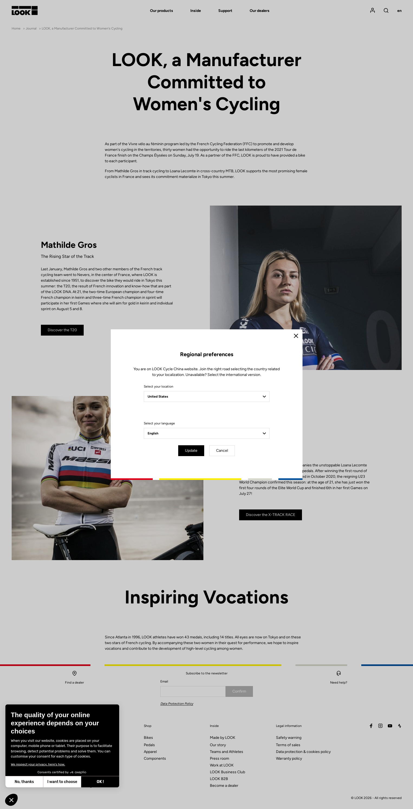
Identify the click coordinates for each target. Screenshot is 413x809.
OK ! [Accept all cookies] (99, 781)
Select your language (159, 423)
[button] (11, 799)
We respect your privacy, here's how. (38, 764)
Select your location (158, 386)
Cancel (222, 450)
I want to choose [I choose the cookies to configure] (62, 781)
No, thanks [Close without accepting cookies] (24, 781)
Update (191, 450)
